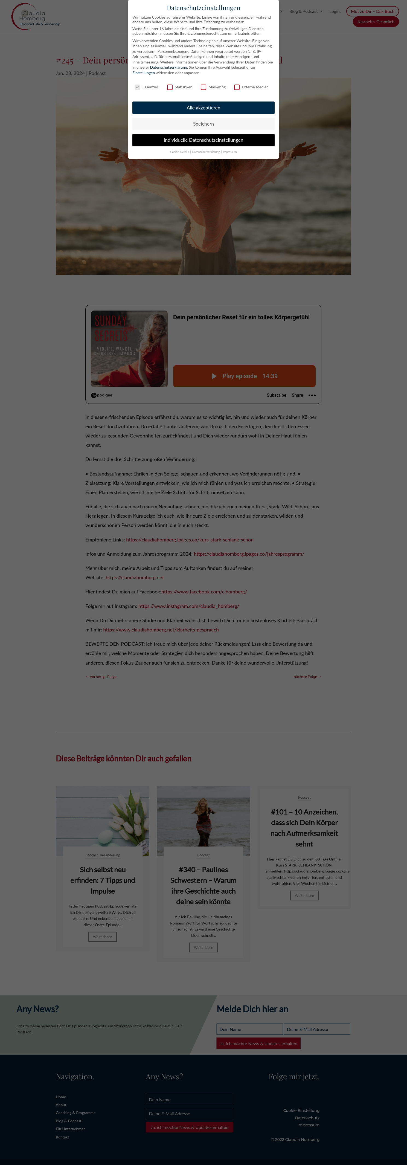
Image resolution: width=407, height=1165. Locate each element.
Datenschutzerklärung (168, 67)
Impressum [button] (230, 151)
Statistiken (179, 87)
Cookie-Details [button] (180, 151)
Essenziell (147, 87)
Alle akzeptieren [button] (203, 108)
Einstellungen (143, 72)
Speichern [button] (203, 124)
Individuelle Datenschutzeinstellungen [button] (203, 140)
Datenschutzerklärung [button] (206, 151)
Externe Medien (251, 87)
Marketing (213, 87)
